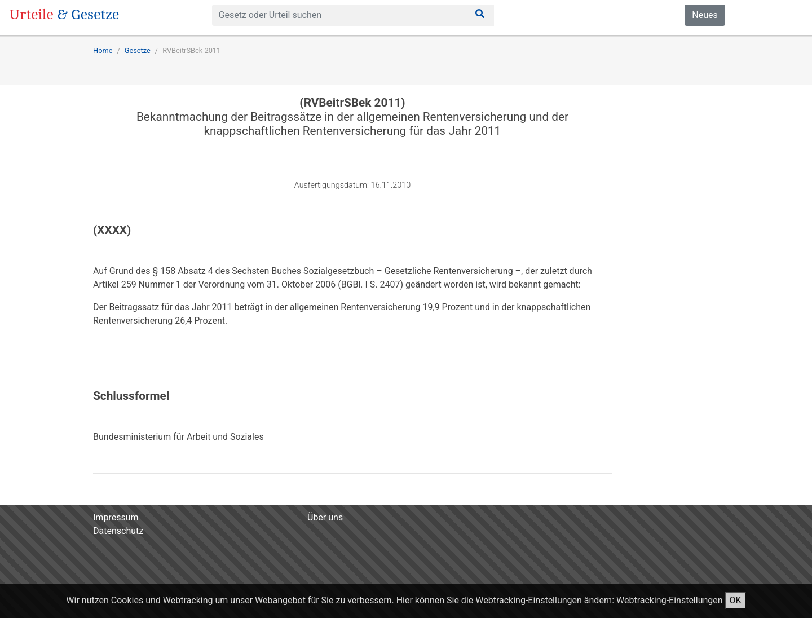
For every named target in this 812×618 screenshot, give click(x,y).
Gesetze (138, 50)
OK (736, 600)
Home (102, 50)
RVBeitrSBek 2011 (191, 50)
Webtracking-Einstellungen (669, 600)
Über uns (325, 517)
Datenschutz (118, 531)
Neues (704, 15)
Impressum (116, 517)
